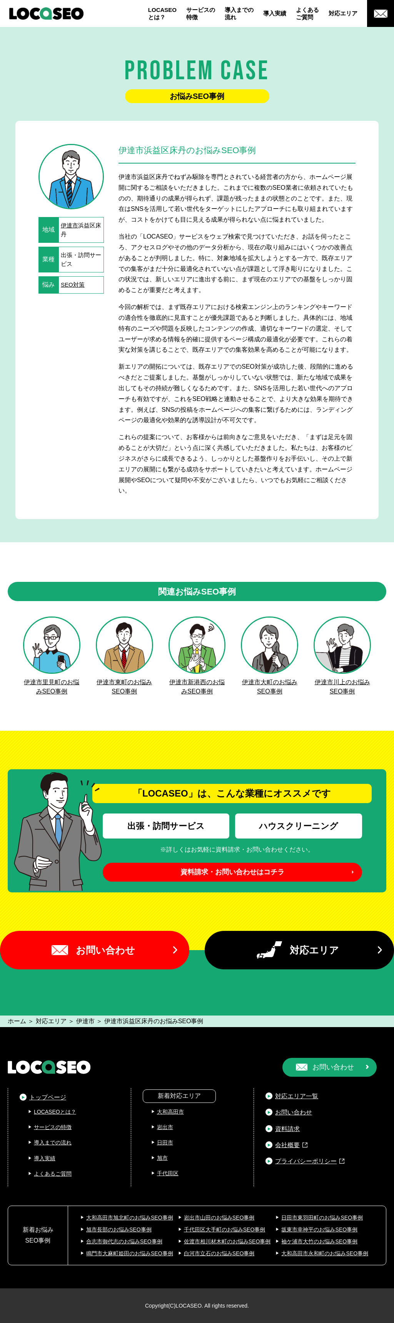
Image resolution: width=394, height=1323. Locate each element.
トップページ (47, 1097)
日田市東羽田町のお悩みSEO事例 (322, 1217)
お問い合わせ (105, 950)
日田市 (165, 1142)
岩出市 (165, 1127)
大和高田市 (170, 1112)
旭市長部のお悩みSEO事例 (119, 1229)
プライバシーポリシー (306, 1161)
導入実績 (274, 13)
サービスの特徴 (200, 14)
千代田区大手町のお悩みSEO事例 (224, 1229)
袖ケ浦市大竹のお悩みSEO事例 (319, 1241)
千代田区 (168, 1173)
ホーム (17, 1021)
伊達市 (69, 225)
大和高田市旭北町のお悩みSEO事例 (129, 1217)
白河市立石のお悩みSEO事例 (219, 1253)
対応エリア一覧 (296, 1096)
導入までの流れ (239, 14)
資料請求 (287, 1129)
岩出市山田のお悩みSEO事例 (219, 1217)
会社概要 (287, 1145)
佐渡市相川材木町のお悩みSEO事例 (227, 1241)
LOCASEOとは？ (162, 14)
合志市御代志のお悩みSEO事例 (124, 1241)
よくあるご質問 (307, 14)
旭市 (162, 1158)
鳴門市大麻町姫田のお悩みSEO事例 (129, 1253)
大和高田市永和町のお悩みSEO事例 (324, 1253)
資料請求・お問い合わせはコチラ (232, 872)
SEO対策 (73, 284)
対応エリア (343, 13)
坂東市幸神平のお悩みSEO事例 (319, 1229)
